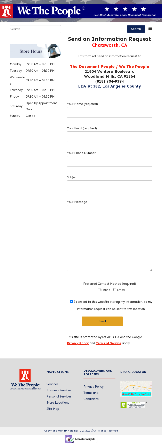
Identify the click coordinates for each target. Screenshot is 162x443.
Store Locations (58, 402)
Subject (109, 181)
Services (52, 384)
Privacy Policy (78, 343)
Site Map (53, 409)
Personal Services (59, 396)
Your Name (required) (109, 108)
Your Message (109, 237)
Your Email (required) (109, 132)
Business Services (59, 390)
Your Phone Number (109, 157)
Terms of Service (108, 343)
